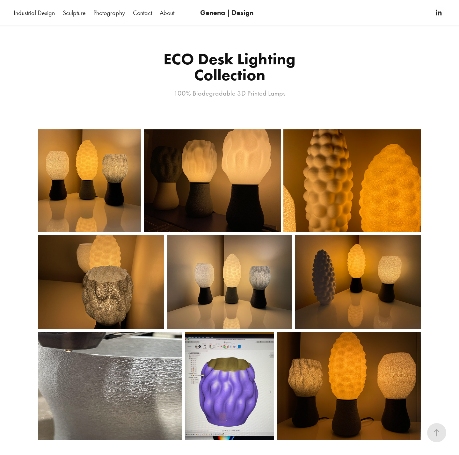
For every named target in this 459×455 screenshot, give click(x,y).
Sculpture (74, 13)
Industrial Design (34, 13)
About (167, 13)
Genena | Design (226, 12)
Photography (109, 13)
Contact (142, 13)
